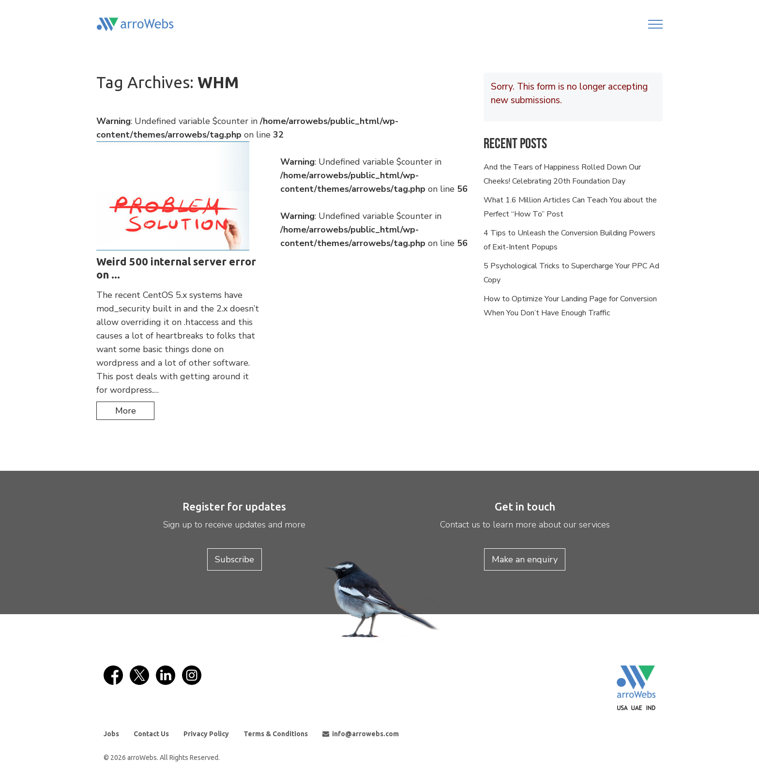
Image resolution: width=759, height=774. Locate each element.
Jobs (111, 734)
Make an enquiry (525, 559)
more (125, 411)
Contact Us (151, 734)
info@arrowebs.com (360, 734)
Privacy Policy (206, 734)
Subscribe (234, 559)
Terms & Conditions (275, 734)
